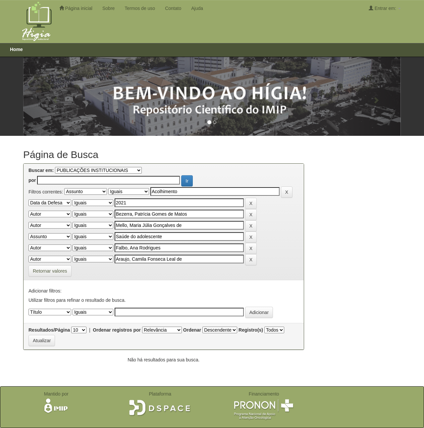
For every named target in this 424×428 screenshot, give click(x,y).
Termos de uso (140, 8)
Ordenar (192, 330)
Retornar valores (50, 271)
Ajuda (197, 8)
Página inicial (75, 8)
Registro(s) (250, 330)
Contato (173, 8)
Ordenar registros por (117, 330)
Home (16, 49)
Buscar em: (41, 170)
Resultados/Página (49, 330)
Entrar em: (385, 8)
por (32, 180)
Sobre (108, 8)
